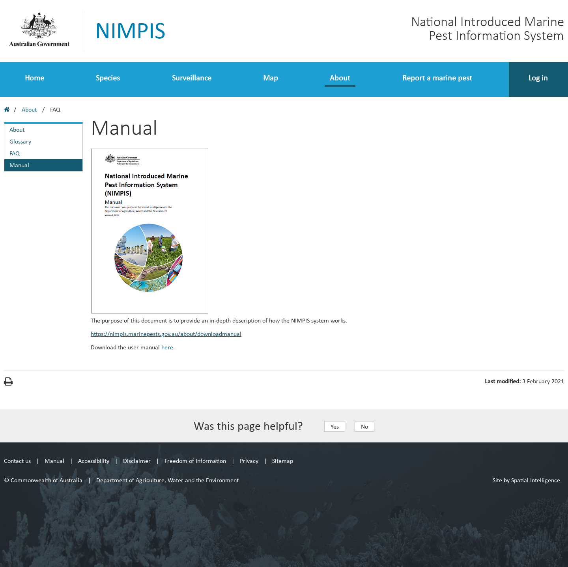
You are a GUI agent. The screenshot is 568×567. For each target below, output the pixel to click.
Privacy (249, 460)
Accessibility (93, 460)
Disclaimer (137, 460)
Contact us (17, 460)
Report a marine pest (437, 77)
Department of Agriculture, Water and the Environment (167, 480)
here (167, 347)
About (340, 77)
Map (270, 77)
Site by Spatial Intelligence (526, 480)
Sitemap (282, 460)
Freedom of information (195, 460)
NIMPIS (130, 30)
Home (34, 77)
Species (108, 77)
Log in (538, 77)
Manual (19, 165)
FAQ (14, 153)
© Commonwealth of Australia (43, 480)
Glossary (20, 141)
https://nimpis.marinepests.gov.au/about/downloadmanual (166, 334)
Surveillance (191, 77)
